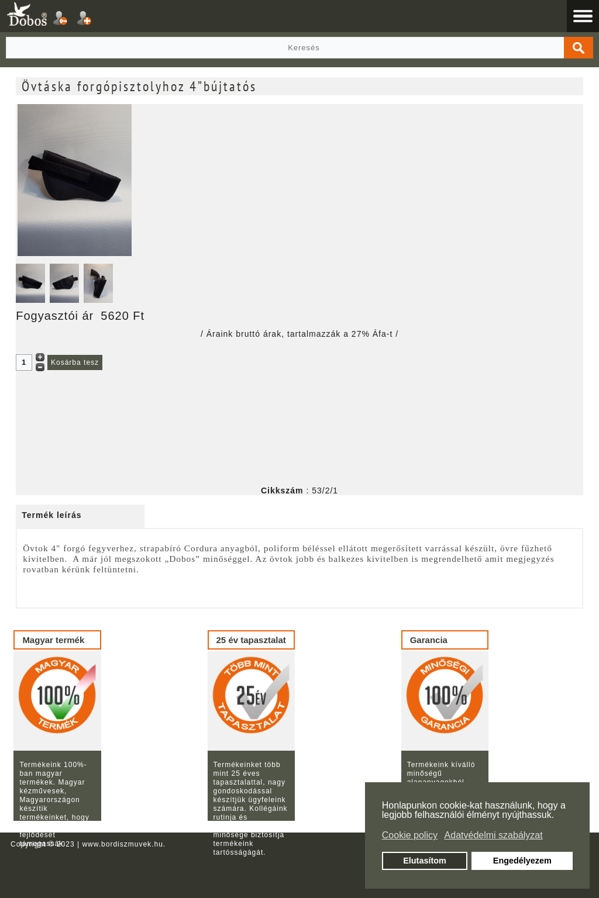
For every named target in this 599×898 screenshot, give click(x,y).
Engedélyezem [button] (522, 860)
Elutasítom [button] (424, 860)
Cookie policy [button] (410, 835)
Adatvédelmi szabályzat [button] (494, 835)
